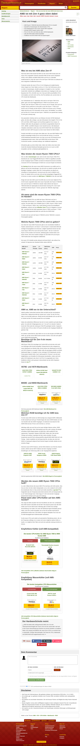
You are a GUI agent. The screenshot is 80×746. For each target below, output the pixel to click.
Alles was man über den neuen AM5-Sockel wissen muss (49, 11)
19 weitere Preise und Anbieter (30, 560)
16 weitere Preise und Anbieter (41, 469)
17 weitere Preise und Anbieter (27, 469)
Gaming (4, 11)
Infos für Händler (49, 728)
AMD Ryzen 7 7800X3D (44, 176)
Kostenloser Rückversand (51, 730)
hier (28, 362)
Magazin (4, 8)
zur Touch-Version (41, 741)
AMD (69, 41)
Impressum (62, 725)
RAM (69, 48)
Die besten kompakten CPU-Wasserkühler (42, 584)
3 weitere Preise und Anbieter (56, 402)
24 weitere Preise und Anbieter (42, 402)
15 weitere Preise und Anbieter (32, 608)
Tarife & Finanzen (20, 740)
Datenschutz (62, 727)
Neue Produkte (19, 728)
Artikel (32, 725)
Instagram (57, 641)
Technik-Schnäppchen (21, 725)
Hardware (18, 731)
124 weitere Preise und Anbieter (55, 469)
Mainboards (71, 46)
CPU (69, 43)
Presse (61, 728)
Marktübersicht (6, 16)
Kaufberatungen (6, 13)
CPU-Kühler (71, 45)
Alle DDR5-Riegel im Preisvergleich (52, 476)
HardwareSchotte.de (24, 11)
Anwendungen (32, 156)
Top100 (17, 727)
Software (18, 734)
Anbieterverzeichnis (49, 725)
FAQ (46, 736)
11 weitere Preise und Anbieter (52, 608)
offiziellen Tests (41, 207)
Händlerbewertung (49, 727)
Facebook (37, 641)
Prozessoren (71, 54)
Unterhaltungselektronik (21, 733)
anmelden (57, 670)
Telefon (18, 737)
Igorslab (55, 490)
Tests (3, 18)
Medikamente (19, 739)
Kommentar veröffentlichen (36, 680)
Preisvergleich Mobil (21, 730)
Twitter (47, 641)
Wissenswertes (6, 21)
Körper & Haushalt (20, 736)
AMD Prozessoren (72, 56)
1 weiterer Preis (27, 375)
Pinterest (42, 644)
